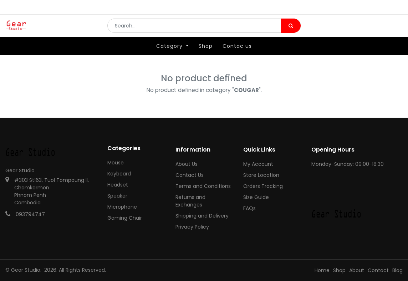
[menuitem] (205, 56)
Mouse (115, 162)
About (356, 270)
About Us (186, 164)
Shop (339, 270)
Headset (117, 184)
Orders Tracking (263, 186)
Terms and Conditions (203, 186)
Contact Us (189, 175)
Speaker (117, 195)
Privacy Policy (192, 226)
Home (322, 270)
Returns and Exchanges (190, 201)
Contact (378, 270)
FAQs (249, 208)
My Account (258, 164)
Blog (397, 270)
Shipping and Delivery (202, 215)
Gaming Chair (124, 217)
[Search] (291, 31)
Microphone (122, 206)
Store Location (261, 175)
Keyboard (119, 173)
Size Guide (256, 197)
